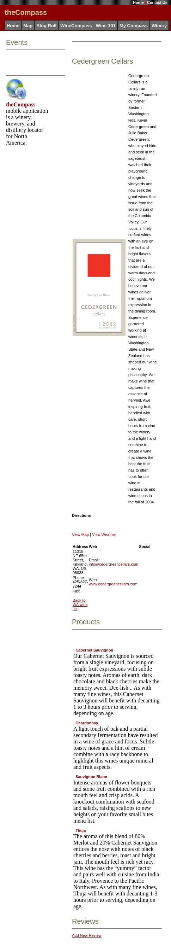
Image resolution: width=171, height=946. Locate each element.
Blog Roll (46, 25)
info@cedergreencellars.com (113, 564)
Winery (159, 25)
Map (27, 25)
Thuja (80, 830)
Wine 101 (106, 25)
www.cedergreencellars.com (113, 584)
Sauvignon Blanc (91, 777)
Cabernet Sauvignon (94, 650)
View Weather (104, 534)
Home (138, 2)
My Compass (134, 25)
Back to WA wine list (80, 604)
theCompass (21, 104)
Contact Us (157, 2)
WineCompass (76, 25)
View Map (80, 534)
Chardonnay (86, 723)
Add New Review (87, 935)
